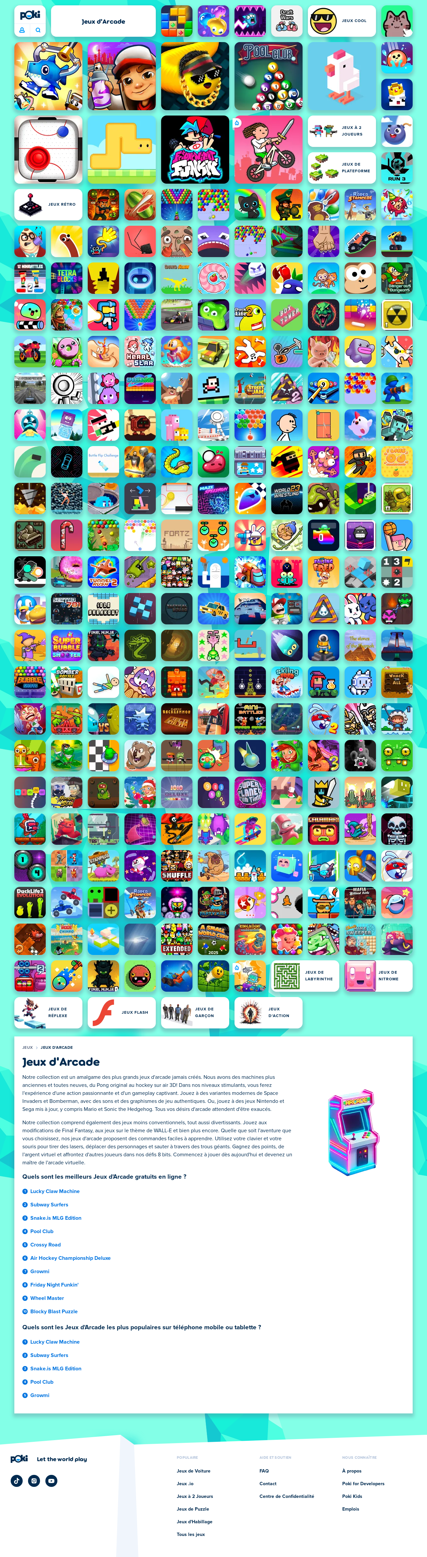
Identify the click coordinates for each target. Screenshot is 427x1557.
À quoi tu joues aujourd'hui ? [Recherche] (38, 30)
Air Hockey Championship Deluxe (70, 1258)
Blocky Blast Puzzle (54, 1311)
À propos (352, 1471)
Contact (268, 1484)
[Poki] (30, 15)
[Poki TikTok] (17, 1481)
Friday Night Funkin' (54, 1285)
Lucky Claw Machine (55, 1191)
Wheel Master (47, 1298)
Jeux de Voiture (193, 1471)
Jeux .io (185, 1484)
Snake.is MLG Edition (55, 1218)
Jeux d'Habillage (194, 1522)
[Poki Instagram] (34, 1481)
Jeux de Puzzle (193, 1509)
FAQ (264, 1471)
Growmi (39, 1271)
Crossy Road (45, 1244)
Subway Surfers (49, 1204)
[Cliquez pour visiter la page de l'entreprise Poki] (49, 1458)
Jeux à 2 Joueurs (195, 1496)
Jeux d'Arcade (57, 1048)
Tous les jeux (191, 1534)
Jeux (27, 1048)
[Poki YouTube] (51, 1481)
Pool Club (41, 1231)
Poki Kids (352, 1496)
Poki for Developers (363, 1484)
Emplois (350, 1509)
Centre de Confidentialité (287, 1496)
